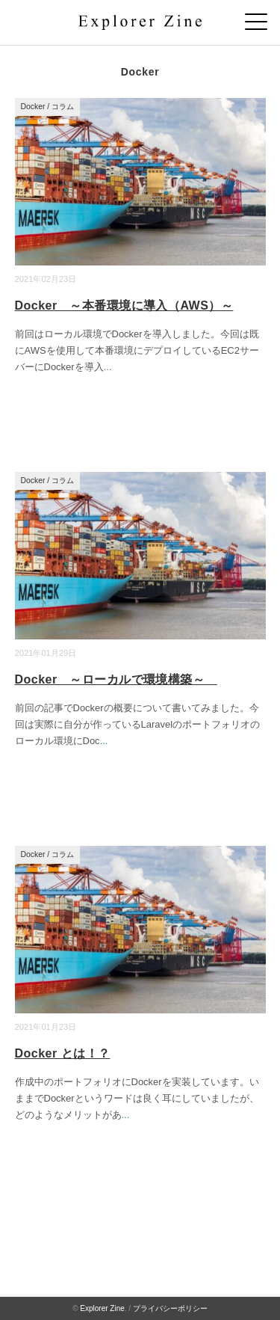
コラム (63, 106)
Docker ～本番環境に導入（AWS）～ (124, 305)
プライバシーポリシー (170, 1308)
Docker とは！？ (63, 1053)
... (108, 366)
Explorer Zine (102, 1308)
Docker (33, 106)
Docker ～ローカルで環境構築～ (116, 679)
